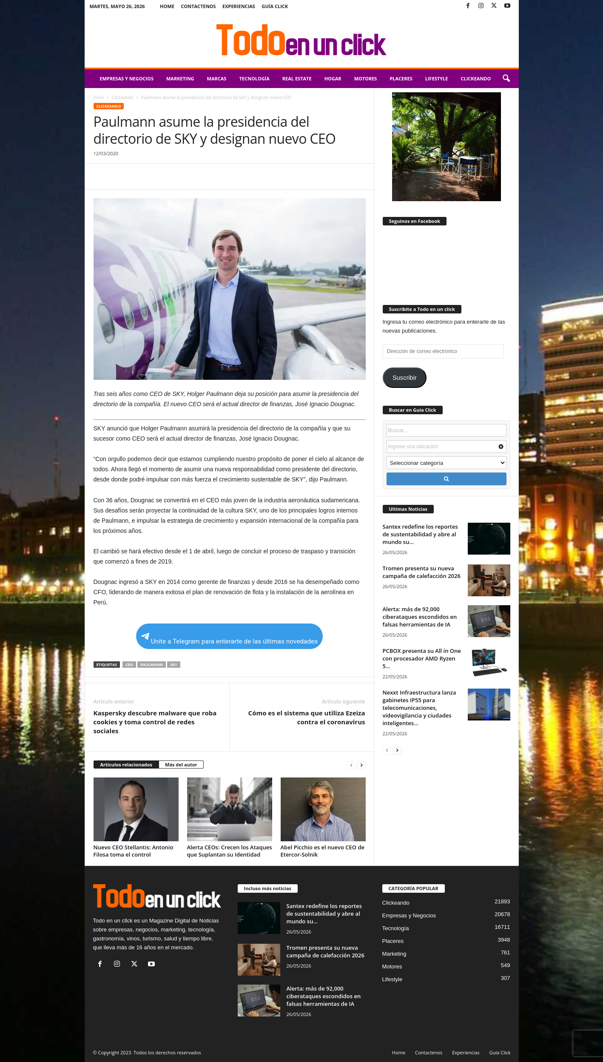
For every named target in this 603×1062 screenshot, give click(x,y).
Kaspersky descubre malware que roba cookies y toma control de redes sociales (155, 722)
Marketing (180, 78)
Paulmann (151, 664)
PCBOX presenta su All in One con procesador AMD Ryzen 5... (422, 658)
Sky (173, 664)
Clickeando (476, 78)
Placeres (401, 78)
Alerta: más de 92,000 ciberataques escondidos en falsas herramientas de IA (420, 616)
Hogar (332, 78)
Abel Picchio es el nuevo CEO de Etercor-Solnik (323, 850)
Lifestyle (436, 78)
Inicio (99, 97)
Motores (365, 78)
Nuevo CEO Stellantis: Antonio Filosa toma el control (134, 850)
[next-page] (361, 764)
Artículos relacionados (126, 764)
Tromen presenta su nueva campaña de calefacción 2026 (422, 572)
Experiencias (238, 6)
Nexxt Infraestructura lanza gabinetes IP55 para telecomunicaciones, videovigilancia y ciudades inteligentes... (419, 708)
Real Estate (297, 78)
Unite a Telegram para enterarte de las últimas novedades (229, 639)
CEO (129, 664)
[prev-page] (351, 764)
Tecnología (254, 78)
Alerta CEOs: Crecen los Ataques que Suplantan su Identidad (229, 850)
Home (167, 6)
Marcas (217, 78)
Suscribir (405, 377)
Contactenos (198, 6)
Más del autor (181, 764)
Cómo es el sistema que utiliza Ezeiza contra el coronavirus (306, 717)
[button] (506, 78)
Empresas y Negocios (127, 78)
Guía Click (275, 6)
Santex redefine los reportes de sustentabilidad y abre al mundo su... (420, 534)
